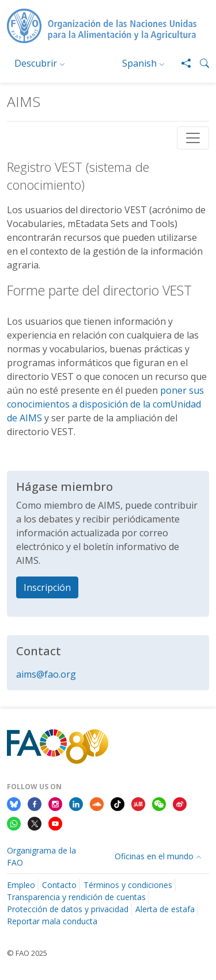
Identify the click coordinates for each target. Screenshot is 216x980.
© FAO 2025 (27, 953)
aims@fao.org (46, 674)
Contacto (59, 884)
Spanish (139, 63)
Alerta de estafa (165, 909)
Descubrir (35, 63)
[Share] (181, 63)
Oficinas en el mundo (154, 856)
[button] (200, 63)
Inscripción (47, 587)
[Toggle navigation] (193, 137)
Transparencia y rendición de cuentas (76, 896)
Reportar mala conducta (52, 921)
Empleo (21, 884)
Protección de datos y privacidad (67, 909)
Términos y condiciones (128, 884)
